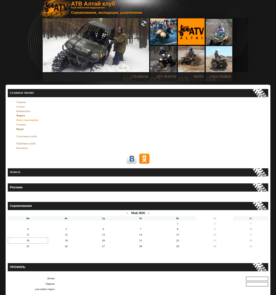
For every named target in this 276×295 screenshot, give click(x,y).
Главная (21, 102)
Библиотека (23, 111)
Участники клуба (26, 136)
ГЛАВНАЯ (140, 76)
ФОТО (199, 76)
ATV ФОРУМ (166, 76)
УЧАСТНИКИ (220, 76)
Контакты (22, 148)
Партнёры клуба (26, 143)
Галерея (21, 124)
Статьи (20, 106)
